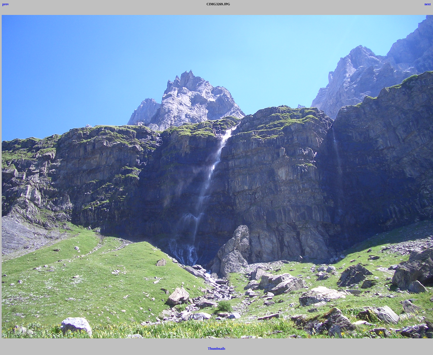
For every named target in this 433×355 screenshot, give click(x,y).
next (428, 4)
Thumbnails (216, 348)
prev (5, 4)
